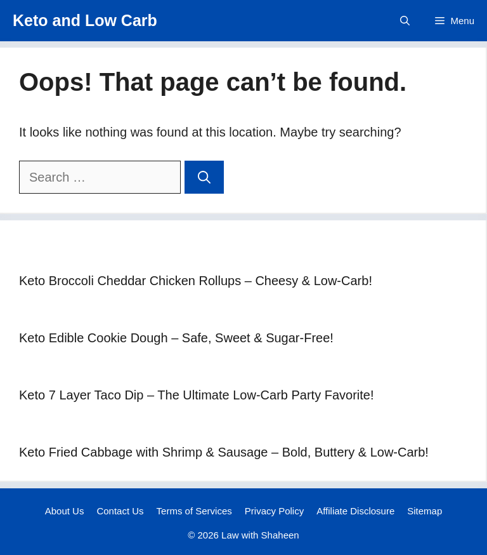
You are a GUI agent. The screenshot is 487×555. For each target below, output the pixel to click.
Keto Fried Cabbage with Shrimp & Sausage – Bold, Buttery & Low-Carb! (224, 452)
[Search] (204, 177)
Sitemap (424, 510)
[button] (404, 20)
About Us (64, 510)
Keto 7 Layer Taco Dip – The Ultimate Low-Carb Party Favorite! (196, 395)
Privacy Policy (274, 510)
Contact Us (119, 510)
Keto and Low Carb (85, 20)
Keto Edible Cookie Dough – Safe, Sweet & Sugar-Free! (176, 338)
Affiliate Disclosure (355, 510)
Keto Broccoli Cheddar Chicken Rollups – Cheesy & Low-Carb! (195, 281)
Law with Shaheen (260, 535)
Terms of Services (194, 510)
